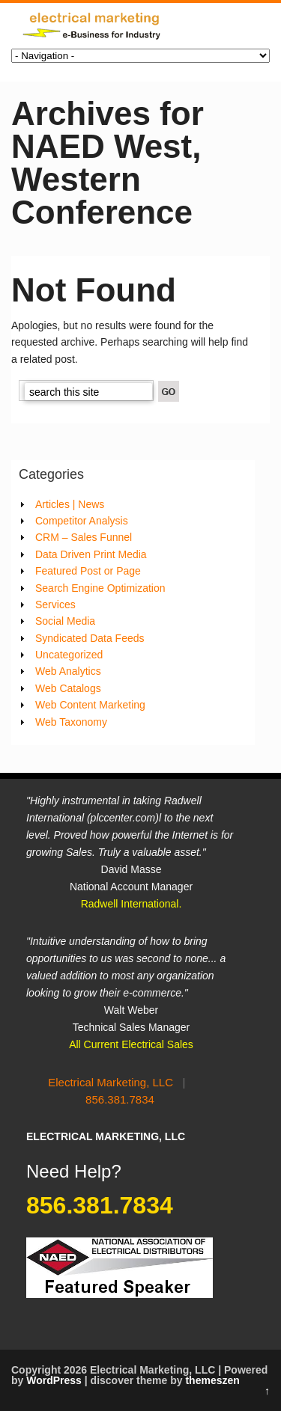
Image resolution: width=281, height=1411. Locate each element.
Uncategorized (69, 655)
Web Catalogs (68, 688)
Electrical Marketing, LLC (110, 1082)
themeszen (212, 1380)
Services (55, 604)
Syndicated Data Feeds (90, 638)
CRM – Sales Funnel (83, 537)
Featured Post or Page (88, 571)
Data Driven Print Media (91, 554)
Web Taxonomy (71, 722)
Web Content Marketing (90, 705)
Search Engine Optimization (100, 588)
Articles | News (69, 504)
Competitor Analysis (81, 521)
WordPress (54, 1380)
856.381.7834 (119, 1099)
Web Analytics (68, 671)
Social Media (65, 621)
